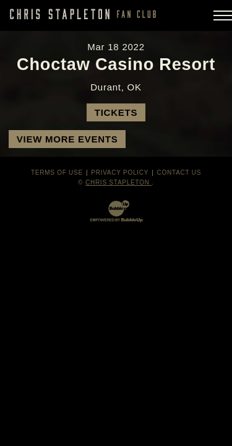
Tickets (116, 112)
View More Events (67, 139)
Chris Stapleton (118, 182)
